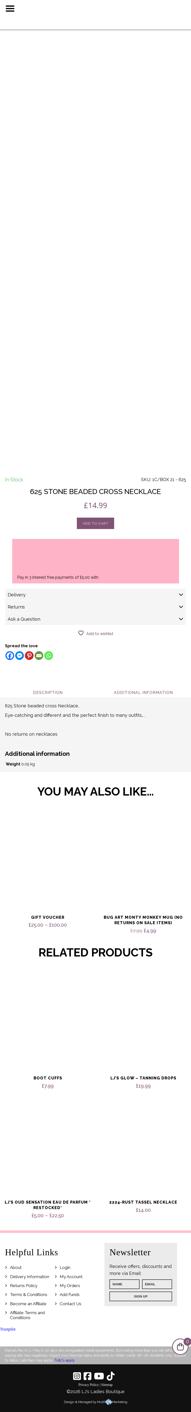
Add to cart (95, 523)
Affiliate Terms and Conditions (27, 1315)
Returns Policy (23, 1285)
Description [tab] (48, 692)
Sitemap (107, 1385)
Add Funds (70, 1294)
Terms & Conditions (28, 1294)
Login (65, 1267)
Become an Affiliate (28, 1303)
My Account (71, 1276)
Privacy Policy (88, 1385)
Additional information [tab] (143, 692)
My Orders (70, 1285)
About (16, 1267)
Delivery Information (29, 1276)
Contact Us (70, 1303)
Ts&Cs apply (64, 1360)
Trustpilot (8, 1329)
